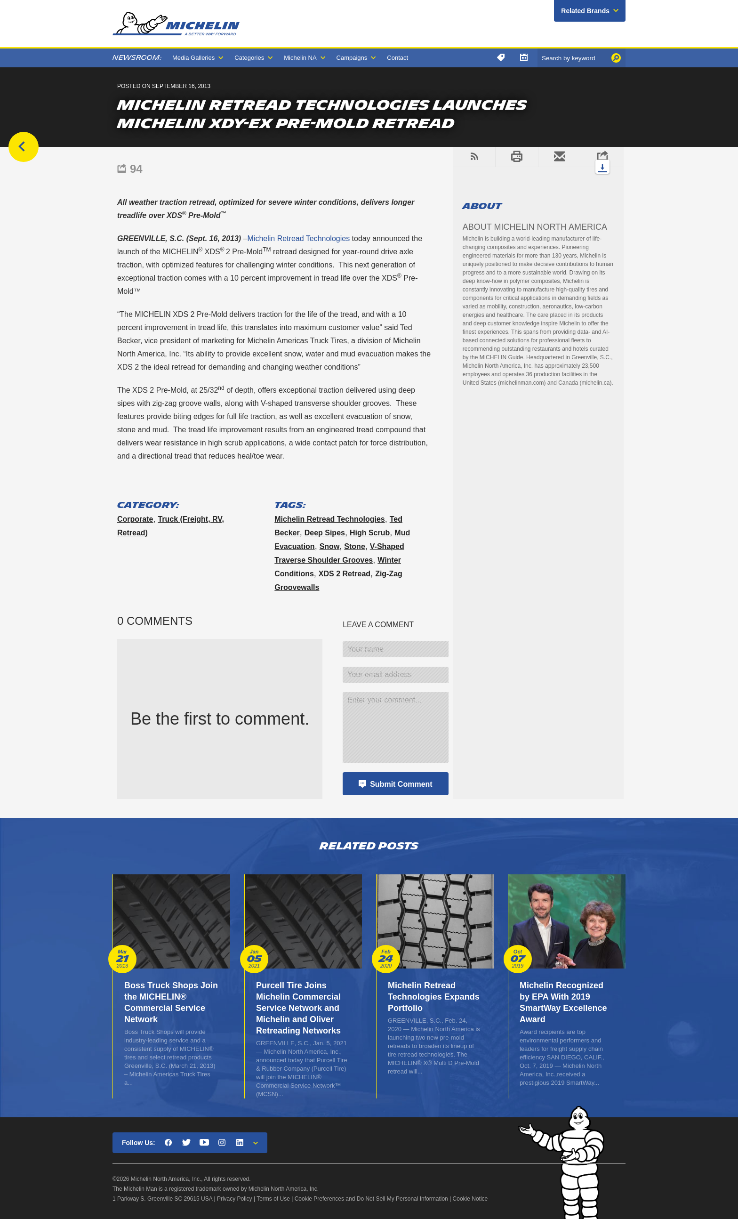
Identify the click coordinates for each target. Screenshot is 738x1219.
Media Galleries (193, 57)
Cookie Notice (470, 1198)
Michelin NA (300, 57)
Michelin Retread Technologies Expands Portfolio (434, 997)
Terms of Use (273, 1198)
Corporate (135, 519)
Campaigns (352, 57)
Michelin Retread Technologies (299, 238)
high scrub (370, 533)
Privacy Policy (234, 1198)
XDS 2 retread (344, 574)
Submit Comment (401, 784)
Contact (397, 57)
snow (330, 546)
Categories (249, 57)
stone (354, 546)
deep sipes (325, 533)
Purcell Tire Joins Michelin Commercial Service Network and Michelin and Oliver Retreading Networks (298, 1008)
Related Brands (585, 11)
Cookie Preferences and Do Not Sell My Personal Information (371, 1198)
